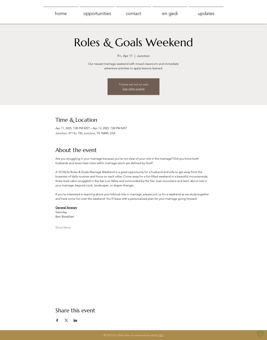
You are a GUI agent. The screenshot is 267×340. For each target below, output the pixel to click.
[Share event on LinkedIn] (75, 320)
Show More (62, 227)
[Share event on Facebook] (57, 320)
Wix (161, 335)
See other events (134, 89)
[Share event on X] (66, 320)
